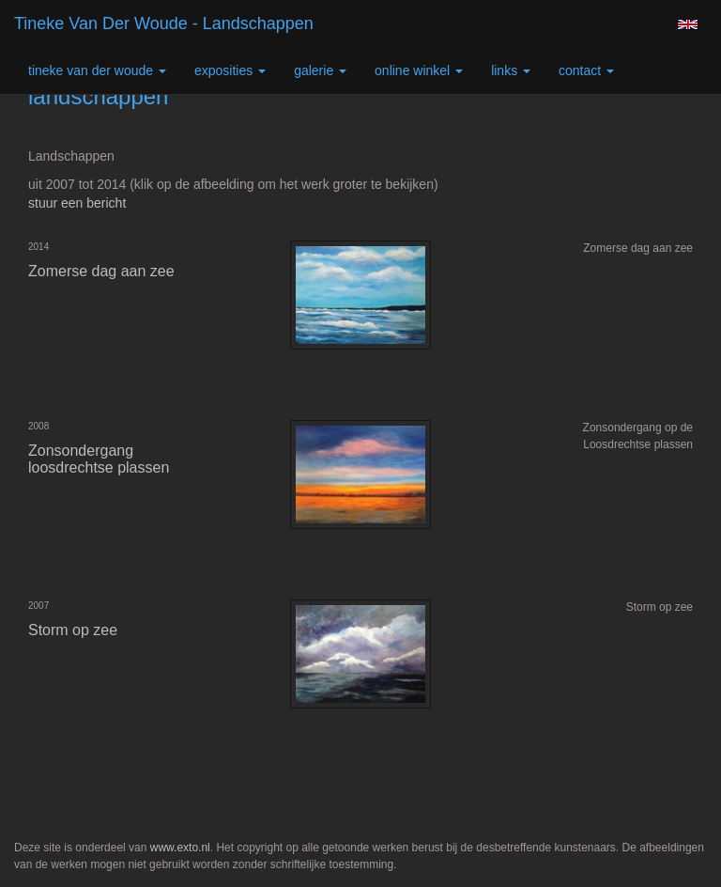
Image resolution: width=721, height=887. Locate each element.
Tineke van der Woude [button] (97, 70)
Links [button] (510, 70)
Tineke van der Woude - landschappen (164, 23)
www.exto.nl (180, 847)
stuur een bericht (77, 202)
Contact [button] (586, 70)
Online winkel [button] (419, 70)
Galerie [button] (320, 70)
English (687, 24)
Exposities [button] (230, 70)
